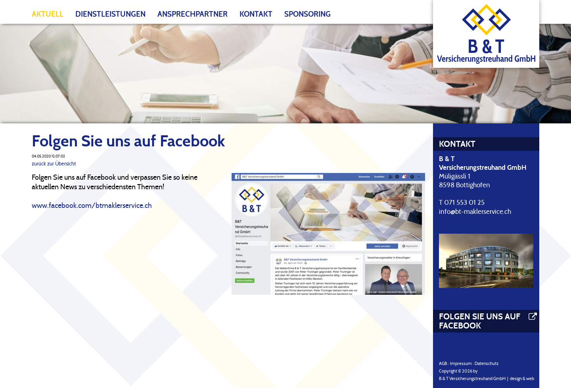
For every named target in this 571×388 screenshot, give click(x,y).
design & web (522, 378)
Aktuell (47, 14)
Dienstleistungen (110, 14)
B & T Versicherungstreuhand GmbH (472, 378)
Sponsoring (307, 14)
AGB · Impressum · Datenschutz (468, 363)
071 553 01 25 (464, 202)
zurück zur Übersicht (54, 163)
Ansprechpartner (192, 14)
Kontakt (256, 14)
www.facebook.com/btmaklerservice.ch (92, 205)
